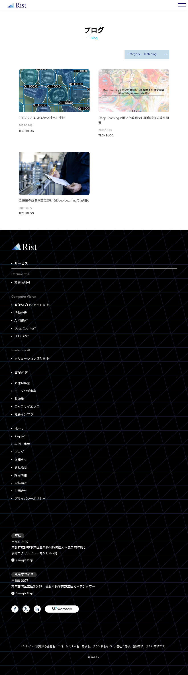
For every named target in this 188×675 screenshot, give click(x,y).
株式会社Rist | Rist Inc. (17, 5)
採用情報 (20, 475)
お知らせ (20, 460)
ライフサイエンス (26, 407)
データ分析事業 (25, 391)
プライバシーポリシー (30, 499)
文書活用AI (22, 282)
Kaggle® (19, 436)
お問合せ (20, 491)
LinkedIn (37, 609)
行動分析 (20, 313)
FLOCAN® (21, 336)
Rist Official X (26, 609)
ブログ (19, 452)
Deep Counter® (25, 328)
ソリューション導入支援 (31, 359)
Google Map (24, 560)
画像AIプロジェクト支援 (31, 305)
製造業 (19, 399)
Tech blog (26, 131)
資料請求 (20, 483)
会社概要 (20, 467)
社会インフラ (23, 414)
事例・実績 (22, 444)
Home (18, 428)
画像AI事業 (22, 383)
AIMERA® (21, 321)
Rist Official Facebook (14, 609)
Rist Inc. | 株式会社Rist (24, 246)
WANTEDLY (62, 609)
